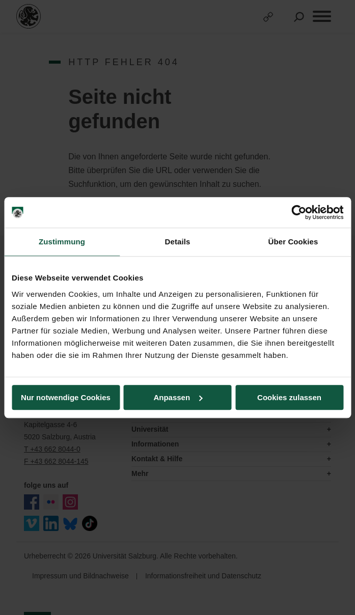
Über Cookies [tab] (293, 241)
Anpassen (177, 397)
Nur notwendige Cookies (66, 397)
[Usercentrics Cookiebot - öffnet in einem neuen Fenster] (298, 212)
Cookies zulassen (289, 397)
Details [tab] (177, 241)
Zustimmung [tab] (62, 241)
